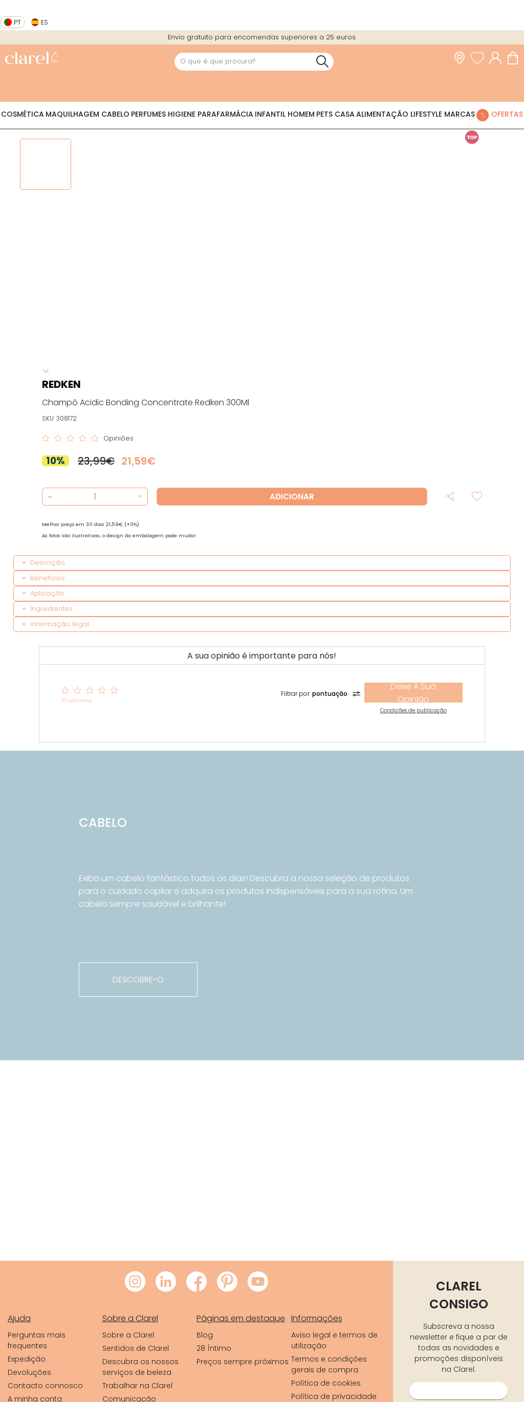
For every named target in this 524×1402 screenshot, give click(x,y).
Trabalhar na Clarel (137, 1386)
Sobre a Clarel (128, 1335)
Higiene (181, 114)
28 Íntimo (213, 1348)
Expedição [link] (27, 1359)
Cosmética (22, 114)
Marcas (459, 114)
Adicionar (292, 496)
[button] (138, 497)
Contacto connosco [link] (45, 1386)
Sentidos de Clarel (135, 1348)
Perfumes (148, 114)
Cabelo (115, 114)
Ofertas (507, 114)
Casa (345, 114)
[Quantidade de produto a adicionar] (95, 497)
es (44, 22)
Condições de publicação (413, 710)
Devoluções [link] (29, 1372)
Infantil (270, 114)
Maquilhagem (72, 114)
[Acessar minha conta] (498, 58)
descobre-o (138, 979)
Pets (324, 114)
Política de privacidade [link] (334, 1396)
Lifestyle (426, 114)
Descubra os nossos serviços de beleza (140, 1366)
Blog (204, 1335)
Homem (301, 114)
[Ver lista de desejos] (480, 58)
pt (17, 22)
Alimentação (382, 114)
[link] (31, 59)
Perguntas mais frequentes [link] (37, 1340)
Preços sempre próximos (242, 1361)
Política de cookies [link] (326, 1383)
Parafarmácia (225, 114)
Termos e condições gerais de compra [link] (329, 1364)
